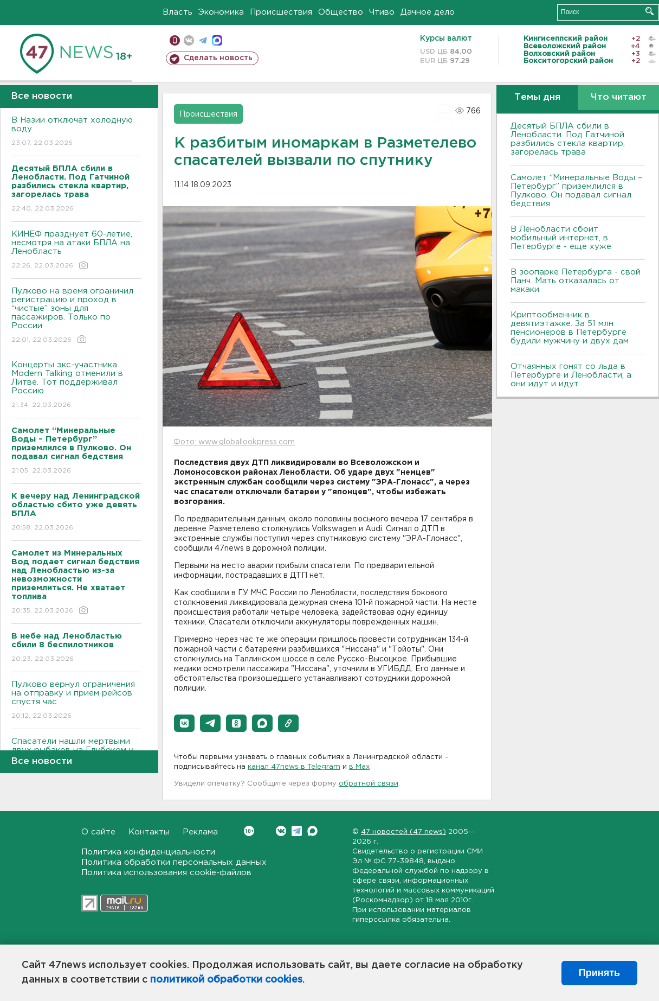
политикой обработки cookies (226, 980)
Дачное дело (427, 12)
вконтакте (189, 40)
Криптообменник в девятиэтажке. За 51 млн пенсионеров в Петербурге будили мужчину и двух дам (570, 328)
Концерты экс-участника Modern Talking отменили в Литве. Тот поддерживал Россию (76, 385)
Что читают (619, 97)
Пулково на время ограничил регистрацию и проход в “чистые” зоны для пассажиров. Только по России (76, 316)
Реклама (200, 832)
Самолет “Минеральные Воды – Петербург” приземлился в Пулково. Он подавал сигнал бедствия (576, 190)
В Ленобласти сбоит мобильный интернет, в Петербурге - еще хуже (561, 238)
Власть (177, 12)
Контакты (149, 832)
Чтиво (382, 12)
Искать (649, 11)
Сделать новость (218, 58)
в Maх (359, 767)
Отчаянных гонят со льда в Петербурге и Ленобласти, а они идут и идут (571, 375)
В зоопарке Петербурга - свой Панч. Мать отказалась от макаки (576, 281)
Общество (340, 12)
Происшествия (281, 12)
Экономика (221, 12)
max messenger (217, 40)
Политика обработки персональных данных (174, 862)
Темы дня (537, 97)
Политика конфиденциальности (148, 852)
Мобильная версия (175, 40)
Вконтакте (249, 831)
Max (312, 831)
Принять (599, 972)
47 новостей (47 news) (403, 832)
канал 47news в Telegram (294, 767)
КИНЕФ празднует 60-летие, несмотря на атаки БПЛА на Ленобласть (76, 250)
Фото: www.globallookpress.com (234, 442)
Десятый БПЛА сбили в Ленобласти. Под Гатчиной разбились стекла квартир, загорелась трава (568, 139)
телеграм (203, 40)
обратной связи (368, 784)
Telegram (297, 831)
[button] (184, 723)
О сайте (98, 832)
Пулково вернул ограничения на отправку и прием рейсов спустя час (76, 701)
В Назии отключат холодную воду (76, 132)
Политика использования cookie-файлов (166, 872)
